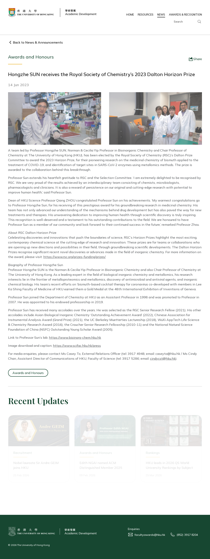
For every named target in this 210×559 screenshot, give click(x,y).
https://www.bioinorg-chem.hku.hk (75, 337)
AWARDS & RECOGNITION (185, 14)
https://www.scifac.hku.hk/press (77, 346)
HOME (130, 14)
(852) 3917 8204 (187, 535)
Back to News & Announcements (38, 42)
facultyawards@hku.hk (149, 535)
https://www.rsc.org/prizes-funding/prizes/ (74, 257)
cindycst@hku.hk (163, 358)
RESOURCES (145, 14)
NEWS (161, 14)
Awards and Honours (28, 373)
